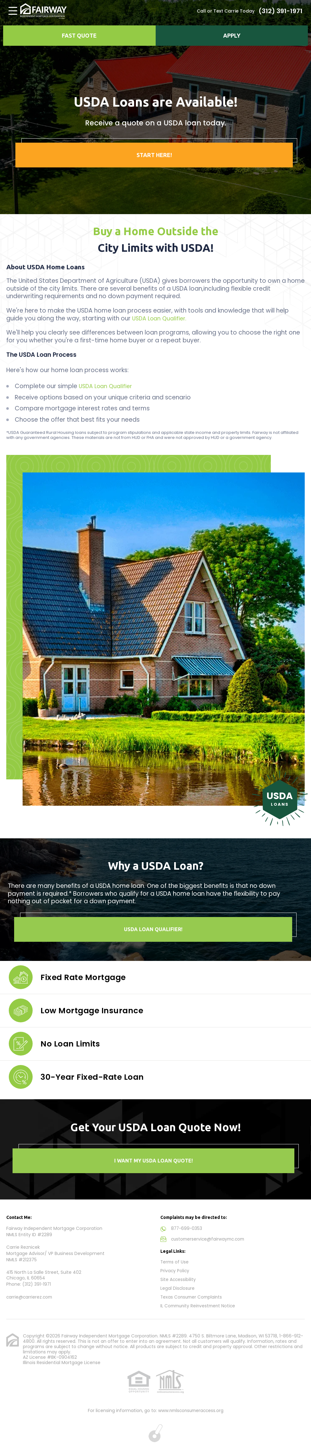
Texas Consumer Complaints (192, 1295)
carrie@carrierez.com (30, 1297)
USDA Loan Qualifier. (161, 318)
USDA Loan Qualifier (107, 386)
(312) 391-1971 (280, 11)
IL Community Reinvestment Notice (199, 1303)
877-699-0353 (187, 1228)
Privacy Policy (175, 1270)
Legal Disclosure (177, 1287)
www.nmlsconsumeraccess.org (191, 1408)
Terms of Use (175, 1261)
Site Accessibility (178, 1278)
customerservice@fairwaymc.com (209, 1239)
